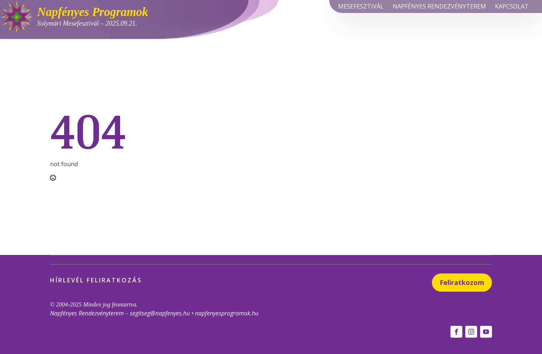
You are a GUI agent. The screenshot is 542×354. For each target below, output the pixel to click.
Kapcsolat (512, 6)
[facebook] (456, 332)
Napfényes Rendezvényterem (439, 6)
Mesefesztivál (361, 6)
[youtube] (486, 332)
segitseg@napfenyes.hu (160, 313)
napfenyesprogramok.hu (226, 313)
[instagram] (471, 332)
